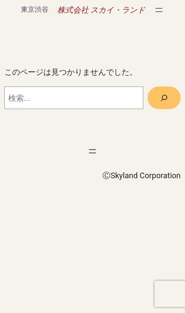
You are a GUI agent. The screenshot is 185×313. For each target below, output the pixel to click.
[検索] (164, 98)
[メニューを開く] (159, 10)
